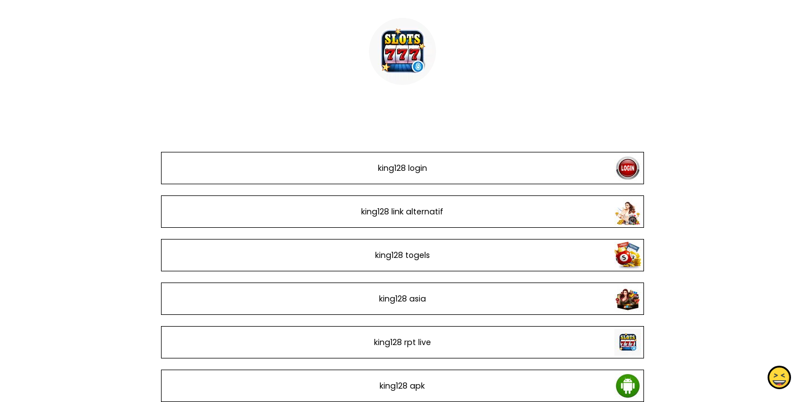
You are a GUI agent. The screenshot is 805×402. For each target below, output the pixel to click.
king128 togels (402, 255)
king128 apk (402, 385)
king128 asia (402, 298)
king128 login (402, 168)
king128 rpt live (402, 342)
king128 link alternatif (402, 211)
